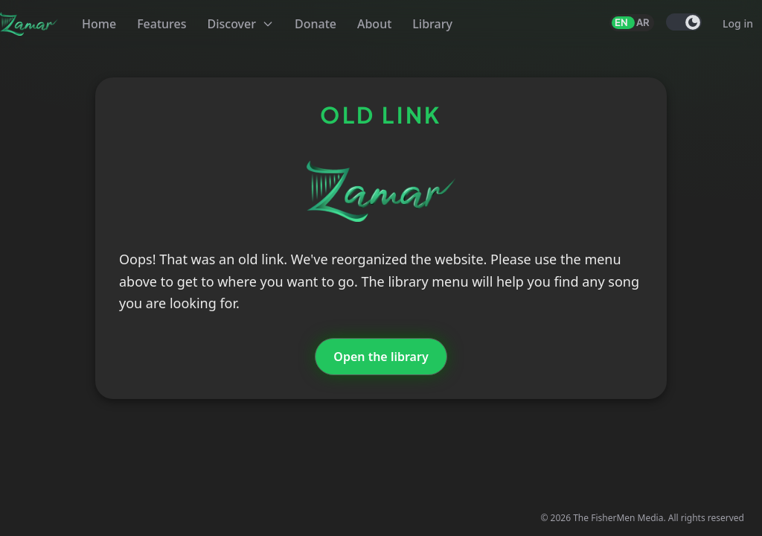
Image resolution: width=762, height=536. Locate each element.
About (374, 24)
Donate (315, 24)
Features (161, 24)
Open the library (380, 356)
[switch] (684, 22)
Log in (738, 23)
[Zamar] (29, 24)
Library (432, 24)
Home (99, 24)
